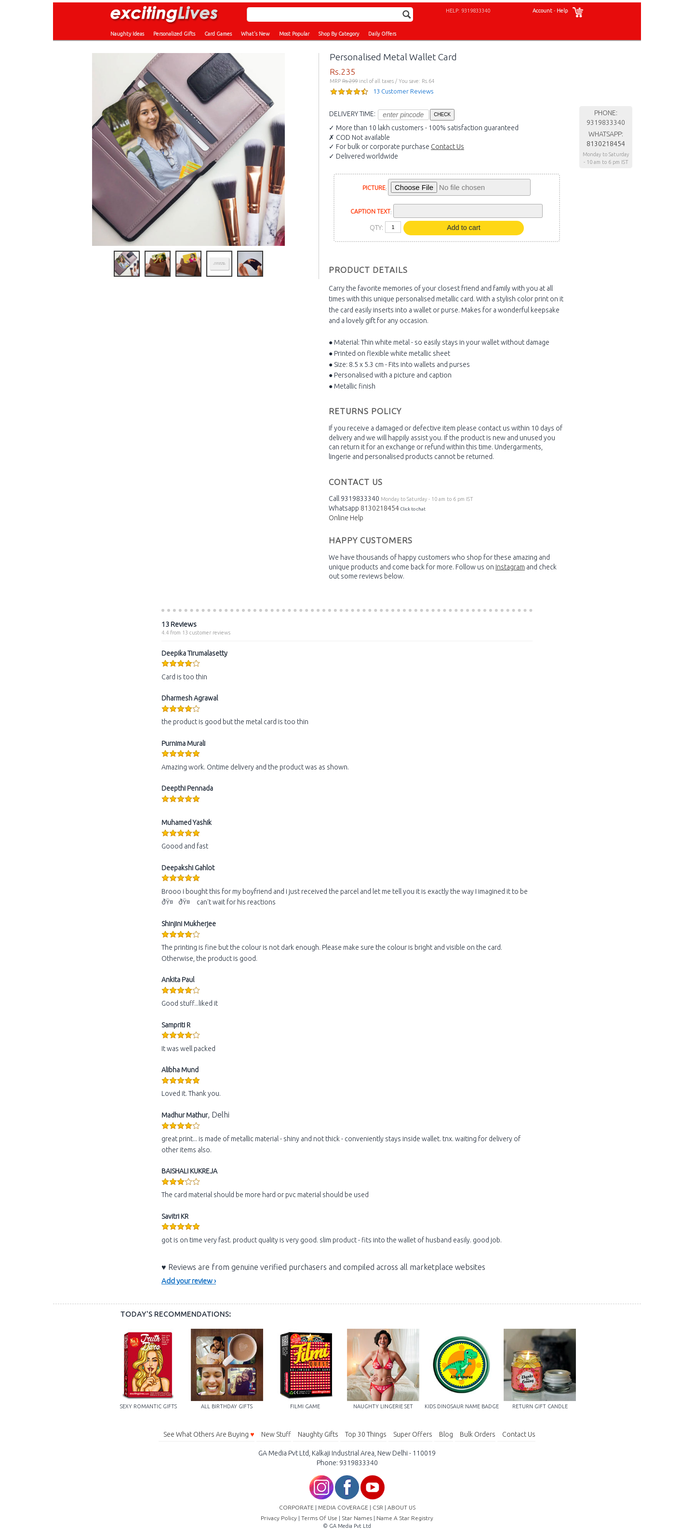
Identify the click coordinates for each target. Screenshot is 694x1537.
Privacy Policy (279, 1518)
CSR (378, 1507)
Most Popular (294, 34)
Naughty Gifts (318, 1434)
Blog (446, 1434)
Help (562, 10)
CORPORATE (296, 1507)
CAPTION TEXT (370, 211)
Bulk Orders (477, 1434)
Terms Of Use (319, 1518)
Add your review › (188, 1281)
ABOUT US (401, 1507)
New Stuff (276, 1434)
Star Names (357, 1518)
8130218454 (379, 508)
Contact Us (447, 146)
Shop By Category (339, 34)
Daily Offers (382, 34)
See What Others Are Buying (208, 1434)
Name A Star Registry (404, 1518)
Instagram (510, 567)
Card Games (218, 34)
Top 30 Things (366, 1434)
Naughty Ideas (127, 34)
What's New (255, 34)
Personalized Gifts (174, 34)
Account (542, 10)
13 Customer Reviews (403, 91)
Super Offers (412, 1434)
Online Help (346, 518)
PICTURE (374, 188)
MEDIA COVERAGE (343, 1507)
